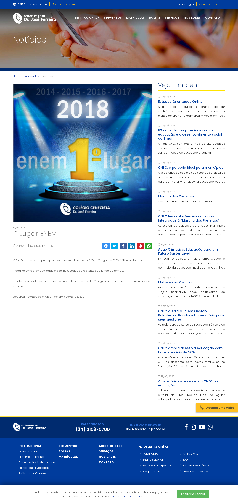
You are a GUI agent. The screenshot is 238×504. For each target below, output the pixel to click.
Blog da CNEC (152, 471)
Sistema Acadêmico (210, 4)
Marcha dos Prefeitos (176, 196)
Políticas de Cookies (32, 473)
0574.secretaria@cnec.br (145, 429)
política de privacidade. (127, 496)
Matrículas (135, 17)
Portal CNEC (150, 454)
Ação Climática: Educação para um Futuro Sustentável (188, 251)
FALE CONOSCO (92, 424)
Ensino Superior (153, 459)
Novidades (192, 17)
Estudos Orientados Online (180, 101)
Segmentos (113, 17)
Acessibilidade (38, 4)
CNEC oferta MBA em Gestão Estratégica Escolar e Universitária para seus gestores (191, 315)
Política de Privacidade (34, 468)
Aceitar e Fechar (193, 494)
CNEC (21, 4)
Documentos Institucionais (37, 462)
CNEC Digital (186, 4)
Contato (212, 17)
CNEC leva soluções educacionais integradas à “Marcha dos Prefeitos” (188, 218)
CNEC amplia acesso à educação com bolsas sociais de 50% (190, 350)
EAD (185, 459)
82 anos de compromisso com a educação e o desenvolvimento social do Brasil (190, 134)
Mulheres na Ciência (175, 282)
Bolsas (154, 17)
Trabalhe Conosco (195, 471)
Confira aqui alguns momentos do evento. (186, 201)
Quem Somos (28, 451)
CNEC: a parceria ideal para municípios (190, 167)
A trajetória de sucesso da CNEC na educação (188, 383)
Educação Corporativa (158, 465)
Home (17, 76)
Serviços (172, 17)
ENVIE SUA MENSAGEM (146, 425)
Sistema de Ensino (31, 457)
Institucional (30, 446)
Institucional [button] (87, 17)
